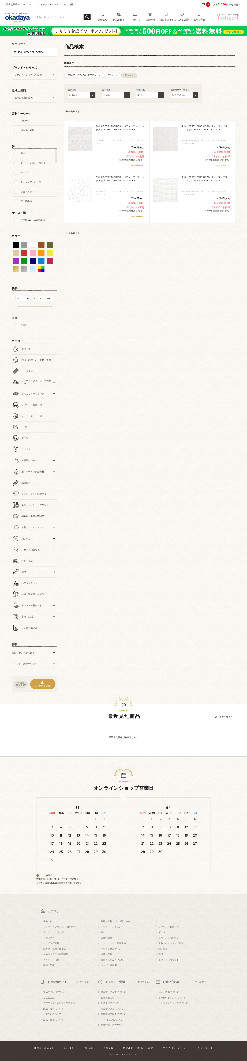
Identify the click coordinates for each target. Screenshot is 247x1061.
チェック (25, 172)
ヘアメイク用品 (51, 959)
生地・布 (47, 921)
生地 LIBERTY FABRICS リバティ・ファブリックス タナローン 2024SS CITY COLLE (120, 128)
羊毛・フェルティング (112, 948)
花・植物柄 (26, 201)
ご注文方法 (49, 997)
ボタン (161, 932)
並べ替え (106, 90)
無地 (23, 153)
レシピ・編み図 (109, 965)
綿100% (25, 120)
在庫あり (25, 325)
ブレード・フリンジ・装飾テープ (60, 926)
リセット (129, 75)
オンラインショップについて (173, 1003)
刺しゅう (162, 948)
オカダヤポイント (49, 4)
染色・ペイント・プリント (172, 943)
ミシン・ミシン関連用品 (113, 943)
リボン (104, 932)
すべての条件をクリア (20, 684)
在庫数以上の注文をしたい (114, 1025)
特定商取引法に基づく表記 (138, 1048)
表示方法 (72, 90)
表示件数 (140, 90)
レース (161, 921)
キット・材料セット (168, 959)
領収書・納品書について (113, 992)
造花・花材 (106, 954)
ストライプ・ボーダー (32, 182)
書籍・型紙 (49, 965)
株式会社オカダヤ (44, 1048)
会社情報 (68, 4)
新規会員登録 (13, 4)
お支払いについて (52, 1014)
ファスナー (49, 937)
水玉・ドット (27, 191)
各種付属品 (106, 937)
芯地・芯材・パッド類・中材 (115, 921)
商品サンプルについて (112, 1008)
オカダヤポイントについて (172, 997)
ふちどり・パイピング (112, 926)
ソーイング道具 (51, 943)
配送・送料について (53, 1008)
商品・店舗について (168, 992)
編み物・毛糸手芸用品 (54, 948)
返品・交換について (53, 1019)
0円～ (110, 75)
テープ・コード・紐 (53, 932)
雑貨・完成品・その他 (112, 959)
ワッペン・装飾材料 (168, 926)
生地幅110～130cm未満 (33, 220)
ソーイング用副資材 (168, 937)
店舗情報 (61, 883)
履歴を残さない (227, 717)
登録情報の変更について (113, 1014)
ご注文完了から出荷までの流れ (59, 1003)
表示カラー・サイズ (180, 90)
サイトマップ (205, 1048)
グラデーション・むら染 (33, 163)
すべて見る (85, 982)
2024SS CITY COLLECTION (82, 75)
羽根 (160, 954)
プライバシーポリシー (175, 1048)
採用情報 (89, 1048)
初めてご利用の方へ (53, 992)
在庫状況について (110, 997)
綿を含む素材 (27, 130)
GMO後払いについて (111, 1019)
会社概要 (69, 1048)
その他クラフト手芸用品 (55, 954)
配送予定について (110, 1003)
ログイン (30, 4)
